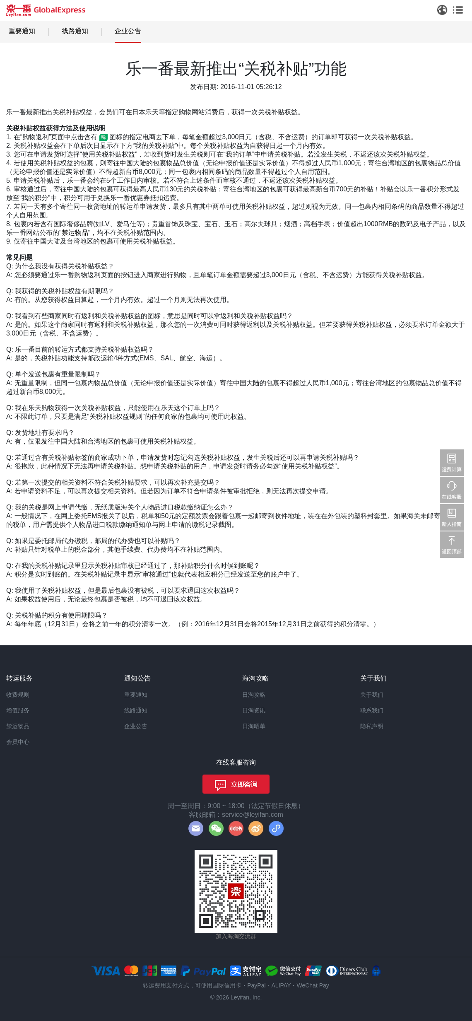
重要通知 (22, 30)
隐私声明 (371, 726)
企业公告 (128, 30)
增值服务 (17, 710)
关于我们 (371, 694)
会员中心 (17, 742)
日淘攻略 (253, 694)
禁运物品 (75, 232)
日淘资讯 (253, 710)
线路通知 (75, 30)
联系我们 (371, 710)
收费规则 (17, 694)
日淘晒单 (253, 726)
